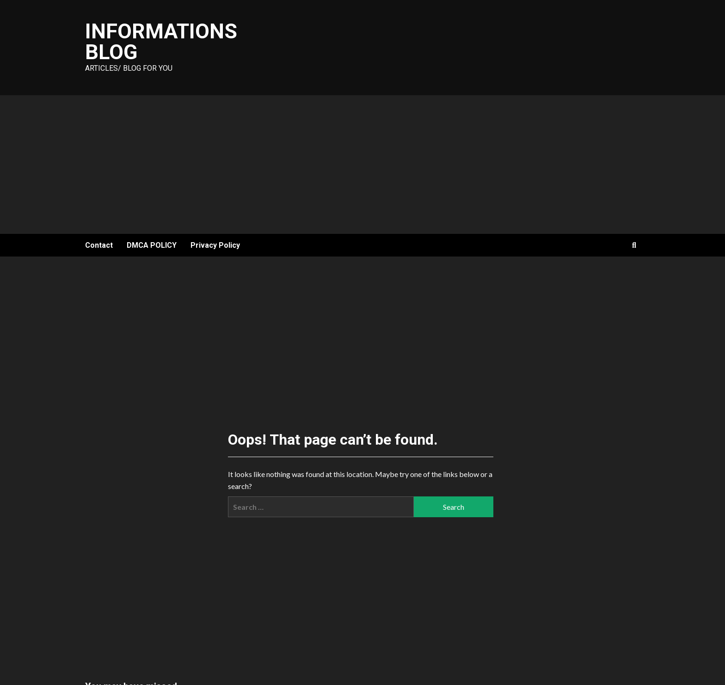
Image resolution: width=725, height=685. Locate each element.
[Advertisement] (362, 164)
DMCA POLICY (152, 245)
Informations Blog (161, 41)
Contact (99, 245)
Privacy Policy (215, 245)
